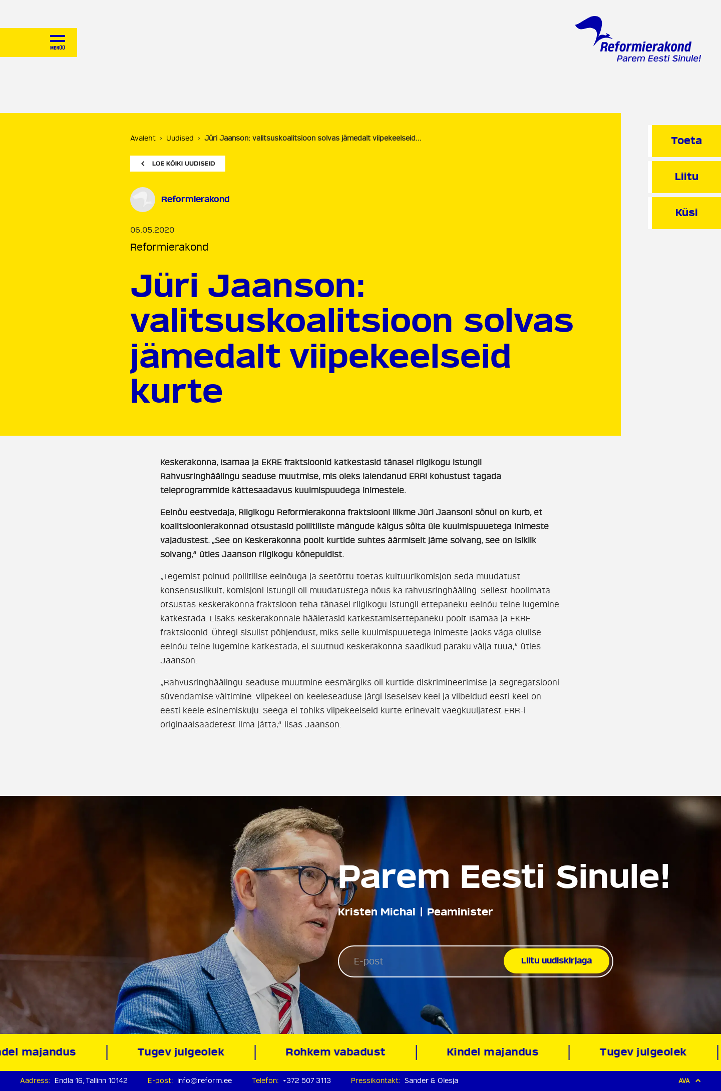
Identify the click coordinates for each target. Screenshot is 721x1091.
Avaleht (143, 138)
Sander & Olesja (431, 1080)
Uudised (180, 138)
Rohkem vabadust (339, 1052)
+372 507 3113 (307, 1080)
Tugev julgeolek (184, 1052)
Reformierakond (169, 247)
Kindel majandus (496, 1052)
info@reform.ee (204, 1080)
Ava (689, 1080)
